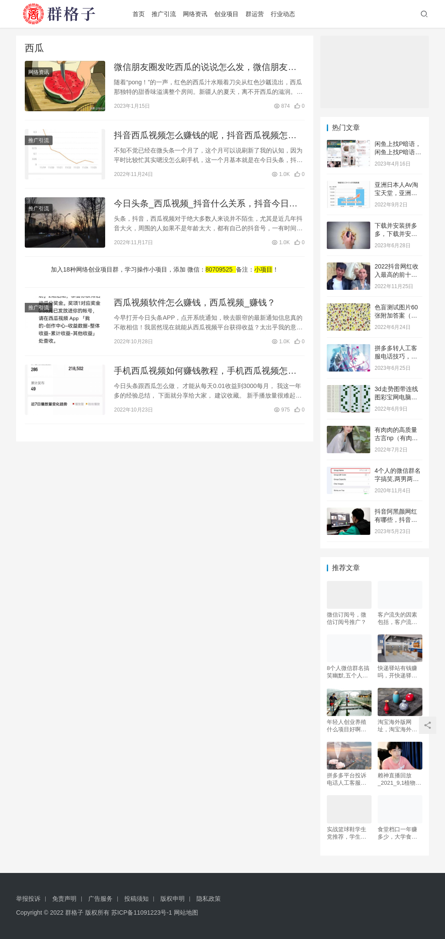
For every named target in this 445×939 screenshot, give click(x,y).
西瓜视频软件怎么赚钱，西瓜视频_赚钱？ (194, 302)
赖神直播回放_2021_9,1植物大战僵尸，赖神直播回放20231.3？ (399, 779)
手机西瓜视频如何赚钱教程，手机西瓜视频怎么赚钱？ (205, 371)
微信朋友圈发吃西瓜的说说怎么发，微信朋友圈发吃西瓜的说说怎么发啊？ (205, 67)
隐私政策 (208, 898)
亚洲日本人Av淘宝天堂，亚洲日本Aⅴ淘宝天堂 (396, 193)
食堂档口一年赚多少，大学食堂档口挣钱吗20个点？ (398, 833)
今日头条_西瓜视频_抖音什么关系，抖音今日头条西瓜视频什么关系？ (205, 204)
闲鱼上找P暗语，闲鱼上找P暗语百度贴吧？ (398, 152)
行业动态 (283, 13)
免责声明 (64, 898)
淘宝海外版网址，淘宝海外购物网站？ (397, 726)
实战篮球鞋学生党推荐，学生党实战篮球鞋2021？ (346, 833)
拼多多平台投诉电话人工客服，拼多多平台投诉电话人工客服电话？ (346, 779)
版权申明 (172, 898)
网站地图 (186, 912)
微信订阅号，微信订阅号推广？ (346, 618)
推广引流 (164, 13)
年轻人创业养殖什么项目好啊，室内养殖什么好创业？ (346, 726)
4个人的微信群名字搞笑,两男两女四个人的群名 (398, 479)
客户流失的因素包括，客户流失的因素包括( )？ (397, 618)
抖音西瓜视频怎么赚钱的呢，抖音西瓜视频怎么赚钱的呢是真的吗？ (205, 135)
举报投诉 (28, 898)
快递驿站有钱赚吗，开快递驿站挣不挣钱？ (397, 672)
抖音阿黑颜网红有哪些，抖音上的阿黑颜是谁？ (396, 520)
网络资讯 (195, 13)
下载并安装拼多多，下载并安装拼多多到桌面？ (396, 234)
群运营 (255, 13)
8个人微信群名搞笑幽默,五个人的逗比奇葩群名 (348, 672)
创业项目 (226, 13)
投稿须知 (136, 898)
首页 (139, 13)
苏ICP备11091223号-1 (141, 912)
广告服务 (100, 898)
